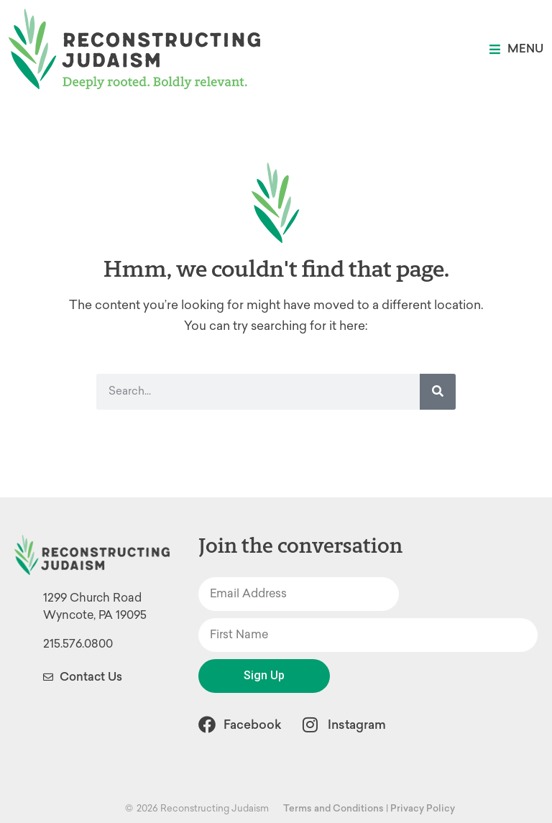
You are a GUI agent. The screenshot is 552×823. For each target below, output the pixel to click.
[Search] (438, 392)
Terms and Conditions (333, 808)
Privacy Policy (422, 808)
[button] (516, 49)
